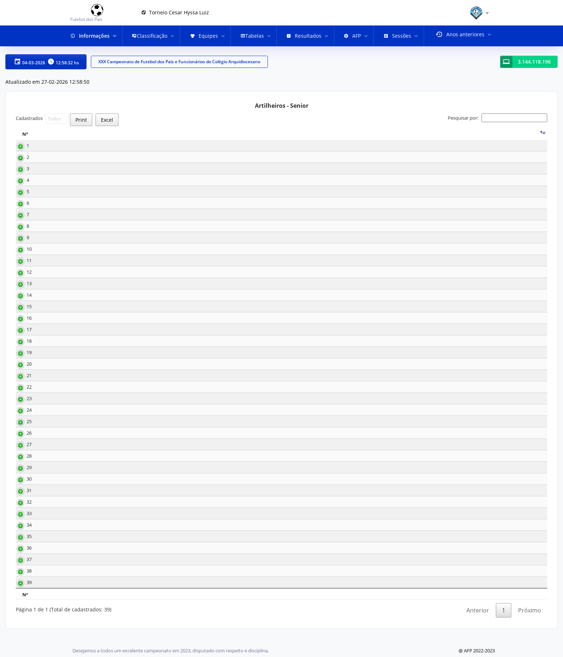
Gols (166, 138)
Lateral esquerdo (363, 418)
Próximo (529, 626)
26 (21, 441)
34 (21, 533)
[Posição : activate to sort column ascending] (384, 138)
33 (302, 268)
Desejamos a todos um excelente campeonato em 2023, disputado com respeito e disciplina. (171, 650)
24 (21, 418)
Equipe (223, 138)
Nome (75, 138)
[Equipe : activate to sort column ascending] (252, 138)
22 (21, 395)
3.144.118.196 (534, 61)
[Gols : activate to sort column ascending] (182, 138)
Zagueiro (354, 544)
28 (21, 464)
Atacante (354, 153)
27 (302, 337)
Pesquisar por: (498, 118)
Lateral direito (360, 395)
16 (302, 245)
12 (161, 199)
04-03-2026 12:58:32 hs (46, 61)
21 (302, 349)
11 (21, 268)
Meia (350, 165)
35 (302, 188)
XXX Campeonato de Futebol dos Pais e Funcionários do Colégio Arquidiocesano (179, 62)
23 (302, 326)
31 (21, 498)
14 (302, 211)
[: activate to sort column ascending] (458, 138)
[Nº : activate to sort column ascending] (319, 138)
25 (302, 176)
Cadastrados (42, 119)
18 (161, 153)
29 (302, 291)
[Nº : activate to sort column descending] (38, 138)
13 (161, 188)
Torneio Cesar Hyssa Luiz (175, 12)
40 (302, 510)
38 (21, 579)
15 (302, 165)
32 (302, 222)
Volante (353, 510)
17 (161, 165)
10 (161, 222)
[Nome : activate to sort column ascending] (108, 138)
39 (21, 590)
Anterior (477, 626)
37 (21, 567)
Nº (25, 138)
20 (21, 372)
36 (302, 395)
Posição (357, 138)
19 (21, 360)
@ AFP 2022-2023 (477, 650)
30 (302, 303)
